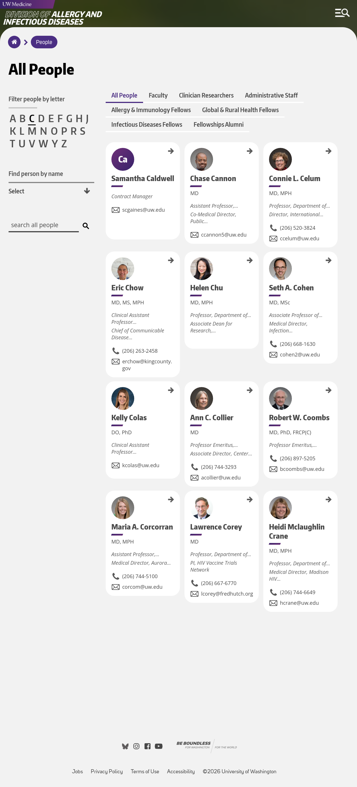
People (44, 42)
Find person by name (36, 173)
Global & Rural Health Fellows (240, 110)
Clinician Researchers (206, 95)
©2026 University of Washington (239, 772)
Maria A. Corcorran (108, 503)
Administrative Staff (271, 95)
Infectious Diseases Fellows (146, 124)
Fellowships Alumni (219, 124)
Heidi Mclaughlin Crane (265, 506)
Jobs (79, 769)
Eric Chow (108, 258)
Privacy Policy (108, 769)
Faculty (158, 95)
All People (124, 95)
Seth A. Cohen (265, 260)
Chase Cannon (186, 151)
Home (13, 46)
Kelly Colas (108, 388)
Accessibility (182, 769)
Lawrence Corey (186, 501)
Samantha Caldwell (108, 155)
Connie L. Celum (265, 153)
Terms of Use (147, 769)
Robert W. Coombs (265, 393)
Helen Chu (186, 258)
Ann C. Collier (186, 390)
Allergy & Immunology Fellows (151, 110)
